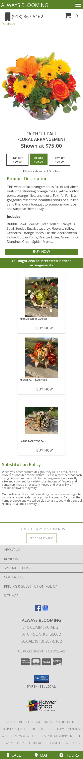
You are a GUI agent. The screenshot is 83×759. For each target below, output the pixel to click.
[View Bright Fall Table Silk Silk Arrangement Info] (41, 357)
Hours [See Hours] (69, 755)
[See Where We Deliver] (41, 538)
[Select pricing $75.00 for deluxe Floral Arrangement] (39, 159)
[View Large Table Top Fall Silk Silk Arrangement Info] (41, 418)
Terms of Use (71, 743)
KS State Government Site (60, 736)
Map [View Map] (41, 755)
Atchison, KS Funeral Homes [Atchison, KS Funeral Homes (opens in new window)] (29, 722)
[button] (71, 17)
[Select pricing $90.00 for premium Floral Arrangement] (59, 159)
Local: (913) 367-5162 (41, 641)
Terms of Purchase (42, 743)
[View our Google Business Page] (45, 610)
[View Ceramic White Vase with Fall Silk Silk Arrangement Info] (41, 296)
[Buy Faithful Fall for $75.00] (41, 252)
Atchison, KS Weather (19, 736)
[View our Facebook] (38, 610)
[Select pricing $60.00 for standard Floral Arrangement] (17, 159)
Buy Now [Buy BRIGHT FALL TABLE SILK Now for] (44, 389)
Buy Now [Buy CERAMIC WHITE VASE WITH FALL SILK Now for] (44, 328)
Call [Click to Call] (14, 755)
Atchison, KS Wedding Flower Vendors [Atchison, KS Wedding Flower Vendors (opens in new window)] (51, 729)
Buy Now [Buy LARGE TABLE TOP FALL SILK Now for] (44, 450)
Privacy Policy (12, 743)
